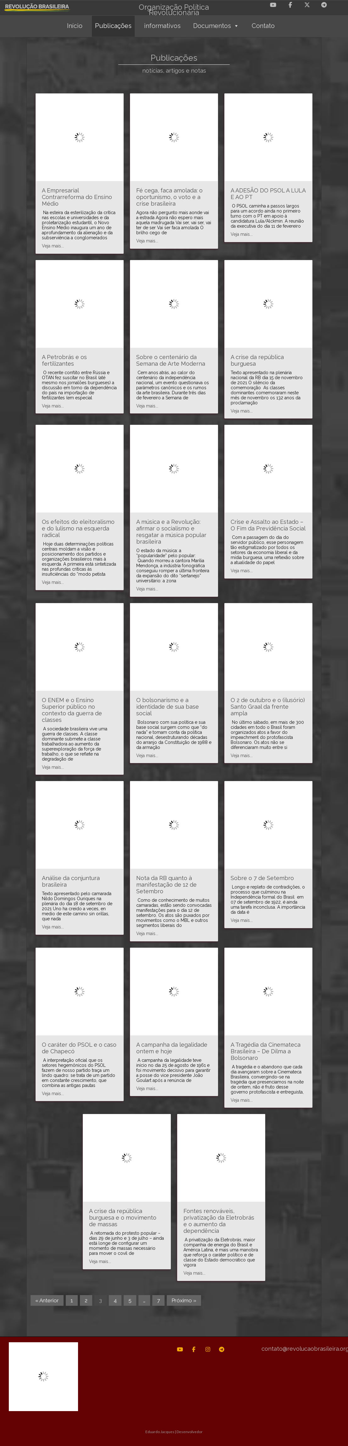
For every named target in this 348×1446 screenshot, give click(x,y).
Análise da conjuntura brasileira (71, 881)
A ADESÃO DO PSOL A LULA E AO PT (268, 193)
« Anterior (47, 1300)
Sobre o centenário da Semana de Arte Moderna (170, 360)
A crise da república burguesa (257, 360)
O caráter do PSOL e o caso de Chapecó (79, 1048)
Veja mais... (53, 245)
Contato (263, 26)
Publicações (113, 26)
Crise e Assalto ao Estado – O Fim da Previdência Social (268, 525)
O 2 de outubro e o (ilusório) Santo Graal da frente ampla (268, 707)
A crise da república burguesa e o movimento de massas (122, 1217)
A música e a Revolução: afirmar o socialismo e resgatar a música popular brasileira (171, 531)
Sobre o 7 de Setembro (262, 878)
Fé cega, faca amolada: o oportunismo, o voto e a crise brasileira (169, 197)
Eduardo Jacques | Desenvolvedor (174, 1431)
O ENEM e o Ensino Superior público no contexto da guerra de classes (72, 710)
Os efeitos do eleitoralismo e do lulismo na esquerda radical (78, 528)
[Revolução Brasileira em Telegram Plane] (324, 5)
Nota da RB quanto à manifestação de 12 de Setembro (166, 885)
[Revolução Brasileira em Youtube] (273, 5)
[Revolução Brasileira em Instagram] (207, 1349)
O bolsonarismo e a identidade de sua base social (167, 707)
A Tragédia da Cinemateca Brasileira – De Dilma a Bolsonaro (265, 1051)
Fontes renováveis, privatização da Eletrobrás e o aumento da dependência (218, 1221)
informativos (162, 26)
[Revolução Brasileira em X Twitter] (307, 5)
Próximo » (183, 1300)
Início (74, 26)
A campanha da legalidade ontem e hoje (171, 1048)
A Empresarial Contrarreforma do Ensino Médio (77, 197)
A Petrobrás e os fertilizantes (64, 360)
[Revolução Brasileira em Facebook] (290, 5)
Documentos (216, 26)
